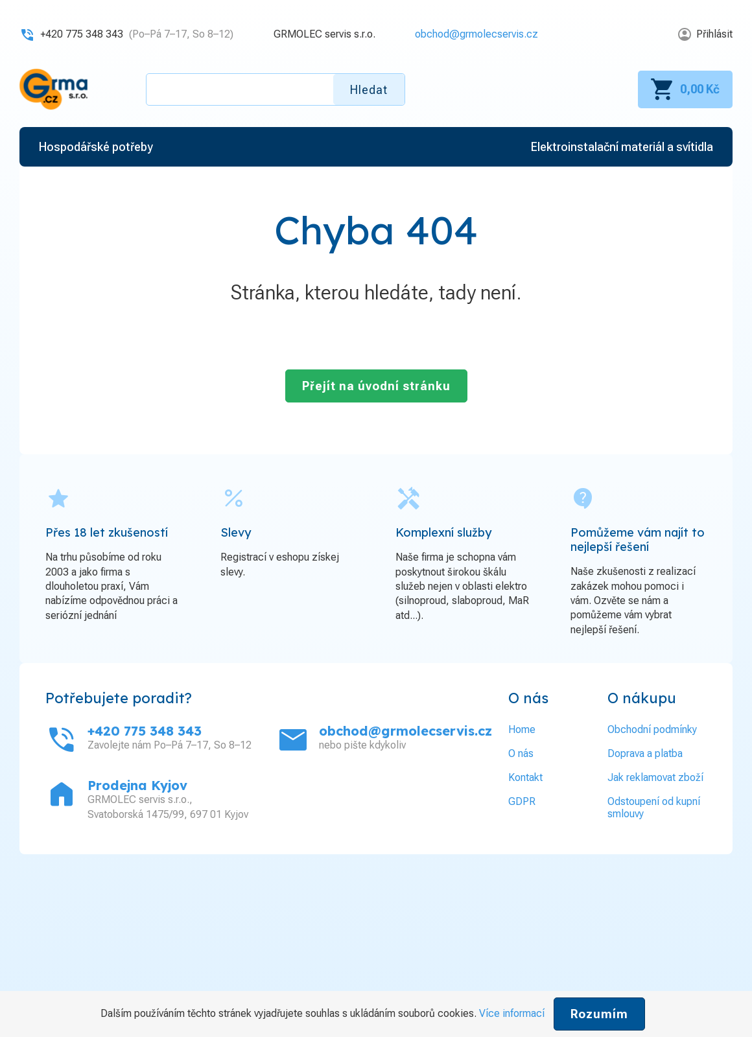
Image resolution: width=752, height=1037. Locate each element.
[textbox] (275, 89)
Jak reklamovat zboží (655, 777)
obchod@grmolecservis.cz (476, 34)
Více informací (512, 1013)
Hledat (369, 90)
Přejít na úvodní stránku (376, 386)
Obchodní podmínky (652, 729)
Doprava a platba (645, 753)
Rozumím (599, 1014)
